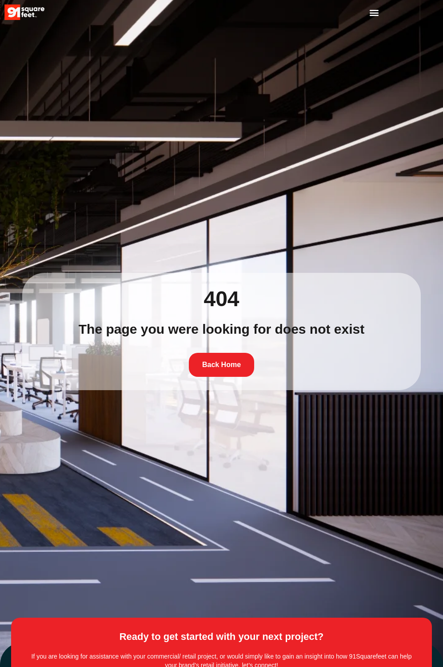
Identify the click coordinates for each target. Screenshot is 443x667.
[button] (374, 12)
